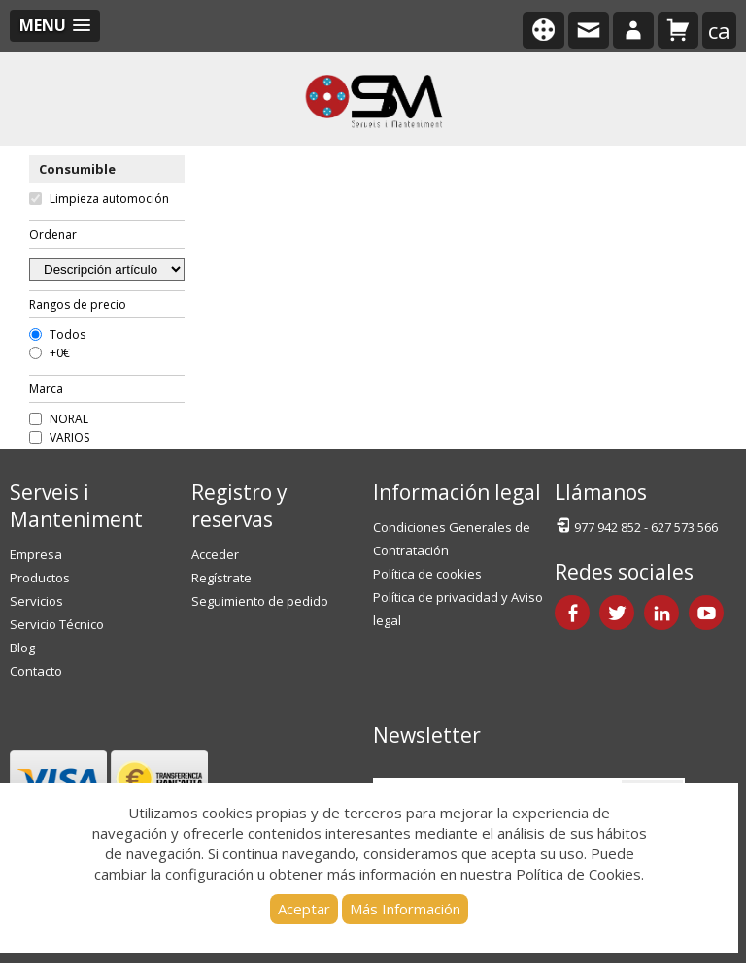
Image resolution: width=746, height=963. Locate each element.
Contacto (36, 671)
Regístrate (221, 577)
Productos (40, 577)
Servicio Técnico (57, 624)
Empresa (36, 554)
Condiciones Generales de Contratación (451, 538)
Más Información (405, 908)
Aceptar (304, 908)
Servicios (36, 601)
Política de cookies (427, 573)
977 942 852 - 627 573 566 (636, 525)
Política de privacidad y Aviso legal (458, 608)
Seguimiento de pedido (259, 601)
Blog (22, 647)
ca (719, 30)
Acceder (215, 554)
